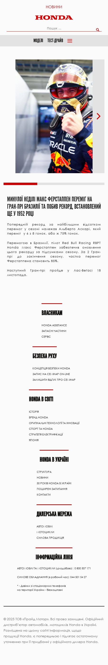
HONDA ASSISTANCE (54, 325)
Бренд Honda (38, 417)
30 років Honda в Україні (54, 483)
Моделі (38, 40)
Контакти (44, 495)
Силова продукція (50, 538)
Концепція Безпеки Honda (51, 368)
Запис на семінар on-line (51, 374)
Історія (34, 412)
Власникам (52, 313)
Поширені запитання (52, 489)
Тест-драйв (55, 40)
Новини (54, 6)
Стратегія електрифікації (46, 434)
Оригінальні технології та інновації (54, 423)
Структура (44, 472)
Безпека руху (45, 356)
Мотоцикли (45, 532)
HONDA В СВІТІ (41, 399)
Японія (33, 440)
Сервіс (46, 337)
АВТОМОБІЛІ (44, 526)
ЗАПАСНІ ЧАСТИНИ (54, 331)
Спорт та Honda (41, 429)
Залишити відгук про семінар (54, 380)
